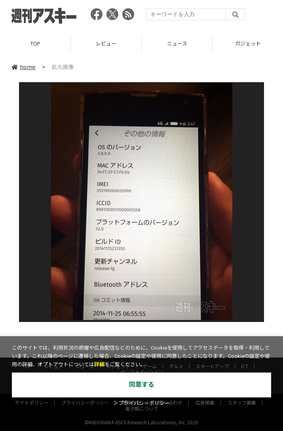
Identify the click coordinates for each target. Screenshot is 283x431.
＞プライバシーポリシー (141, 403)
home (23, 67)
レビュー (106, 43)
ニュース (177, 43)
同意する (141, 384)
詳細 (99, 364)
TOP (35, 43)
